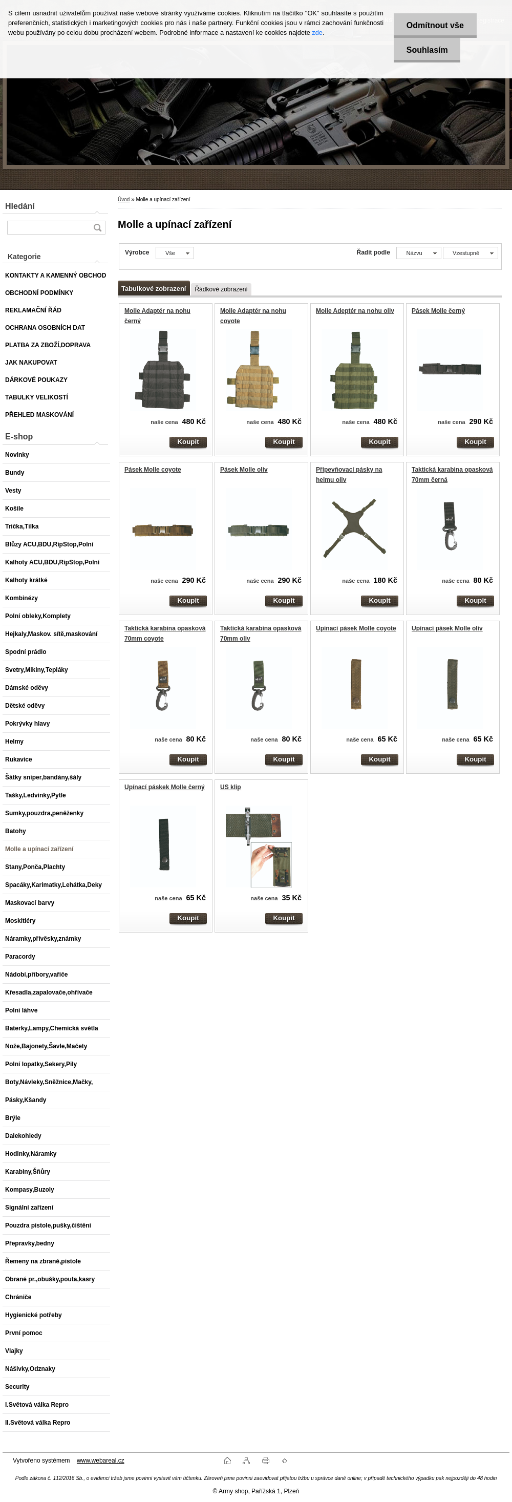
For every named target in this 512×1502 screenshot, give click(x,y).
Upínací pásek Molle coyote (356, 628)
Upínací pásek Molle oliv (447, 628)
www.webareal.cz (100, 1460)
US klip (230, 787)
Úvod (124, 199)
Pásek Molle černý (438, 310)
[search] (97, 227)
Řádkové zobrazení (221, 289)
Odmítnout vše (434, 25)
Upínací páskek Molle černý (164, 787)
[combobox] (418, 253)
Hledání (20, 206)
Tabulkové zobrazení (153, 288)
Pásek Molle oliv (244, 469)
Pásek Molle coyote (152, 469)
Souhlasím (426, 50)
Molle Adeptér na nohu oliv (355, 310)
